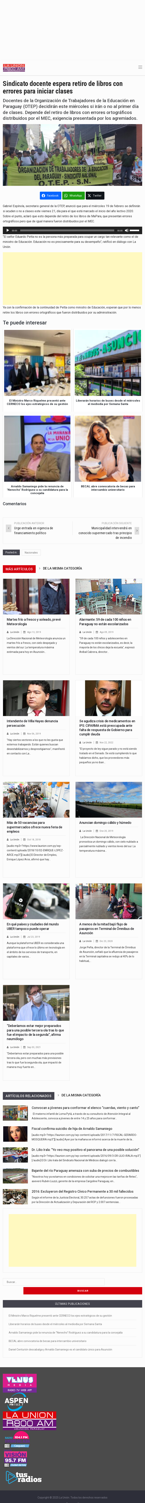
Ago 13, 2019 (35, 632)
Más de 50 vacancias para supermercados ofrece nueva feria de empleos (34, 827)
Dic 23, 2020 (106, 941)
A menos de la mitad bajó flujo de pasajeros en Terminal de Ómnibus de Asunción (106, 928)
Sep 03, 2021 (35, 1047)
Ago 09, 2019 (107, 632)
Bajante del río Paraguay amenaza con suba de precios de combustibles (85, 1171)
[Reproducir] (8, 230)
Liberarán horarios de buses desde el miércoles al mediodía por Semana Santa (55, 1315)
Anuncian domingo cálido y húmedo (105, 823)
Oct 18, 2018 (34, 839)
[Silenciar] (127, 230)
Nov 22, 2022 (107, 742)
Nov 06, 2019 (35, 733)
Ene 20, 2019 (107, 830)
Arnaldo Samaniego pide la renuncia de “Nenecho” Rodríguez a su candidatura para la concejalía (66, 1323)
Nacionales (31, 552)
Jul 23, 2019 (34, 936)
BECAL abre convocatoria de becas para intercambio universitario (47, 1332)
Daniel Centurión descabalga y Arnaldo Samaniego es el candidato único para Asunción (60, 1340)
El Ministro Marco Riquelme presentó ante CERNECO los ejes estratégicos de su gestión (60, 1306)
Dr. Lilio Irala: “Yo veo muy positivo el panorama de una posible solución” (85, 1150)
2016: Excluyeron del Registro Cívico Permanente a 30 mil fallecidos (82, 1191)
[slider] (67, 230)
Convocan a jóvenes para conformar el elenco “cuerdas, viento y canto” (85, 1108)
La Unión (15, 632)
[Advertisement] (72, 28)
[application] (72, 230)
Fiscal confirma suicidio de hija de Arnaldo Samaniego (72, 1129)
